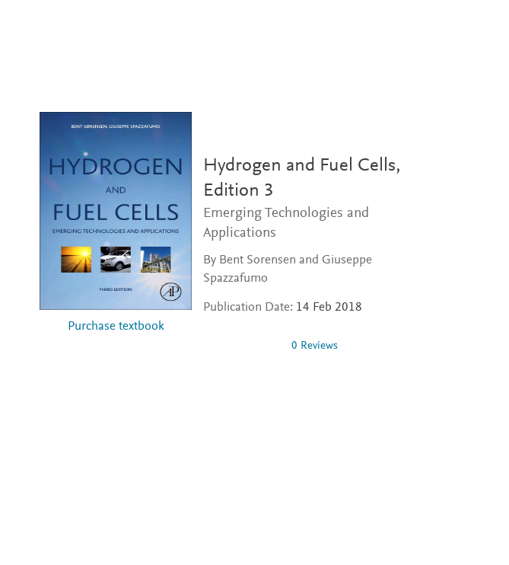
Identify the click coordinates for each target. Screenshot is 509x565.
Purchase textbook (116, 327)
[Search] (486, 29)
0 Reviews (314, 346)
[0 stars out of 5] (241, 346)
